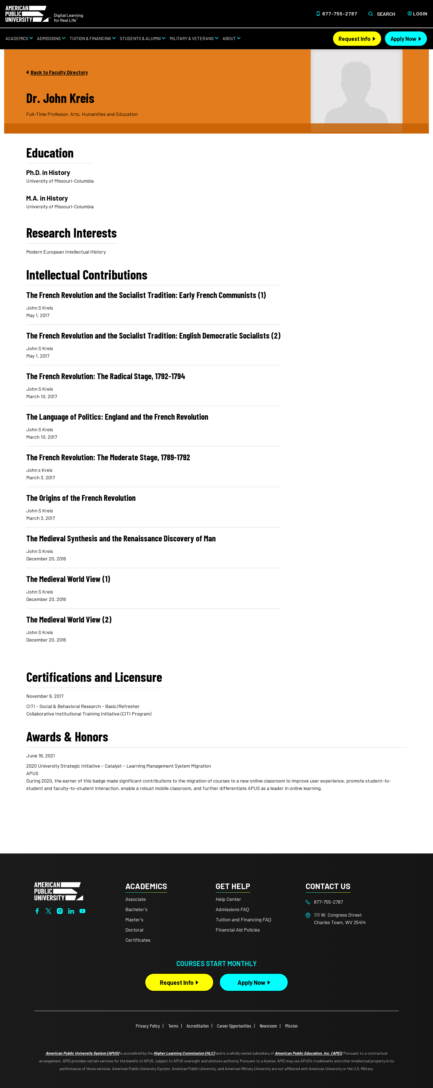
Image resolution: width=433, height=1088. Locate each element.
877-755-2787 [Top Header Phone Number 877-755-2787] (339, 13)
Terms (173, 1026)
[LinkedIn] (71, 911)
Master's (134, 919)
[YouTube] (82, 911)
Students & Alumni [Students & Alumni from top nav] (140, 38)
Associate (135, 899)
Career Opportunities (234, 1026)
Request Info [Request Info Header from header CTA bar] (355, 38)
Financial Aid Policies (238, 930)
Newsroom (268, 1026)
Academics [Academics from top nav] (17, 38)
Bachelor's (136, 909)
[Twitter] (48, 911)
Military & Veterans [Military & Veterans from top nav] (192, 38)
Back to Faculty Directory (59, 72)
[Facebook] (37, 911)
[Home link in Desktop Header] (44, 13)
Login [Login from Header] (420, 13)
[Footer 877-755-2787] (351, 902)
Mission (291, 1026)
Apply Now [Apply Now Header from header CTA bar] (403, 38)
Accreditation (198, 1026)
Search (386, 14)
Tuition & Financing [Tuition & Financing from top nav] (90, 38)
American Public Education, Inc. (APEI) (308, 1053)
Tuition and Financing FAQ (243, 919)
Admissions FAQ (232, 909)
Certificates (138, 940)
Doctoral (134, 930)
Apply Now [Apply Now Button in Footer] (251, 982)
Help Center (228, 899)
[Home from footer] (58, 890)
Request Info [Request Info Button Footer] (177, 982)
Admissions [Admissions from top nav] (49, 38)
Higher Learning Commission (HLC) (184, 1053)
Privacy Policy (148, 1026)
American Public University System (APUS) (82, 1053)
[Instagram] (60, 911)
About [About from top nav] (229, 38)
